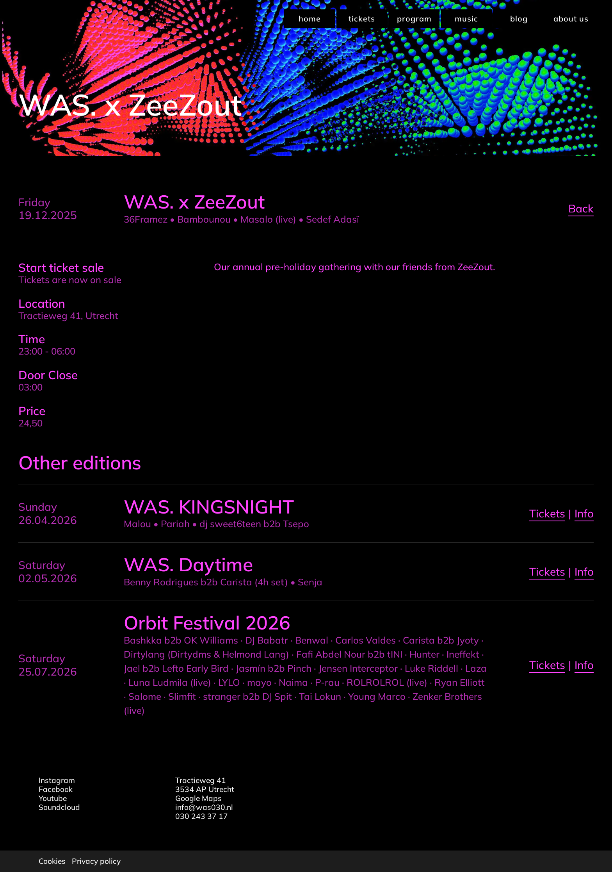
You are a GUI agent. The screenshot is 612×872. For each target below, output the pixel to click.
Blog (519, 18)
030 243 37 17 (201, 816)
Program (414, 18)
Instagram (57, 780)
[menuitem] (309, 18)
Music (466, 18)
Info (584, 513)
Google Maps (198, 798)
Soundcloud (59, 807)
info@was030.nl (204, 807)
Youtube (53, 798)
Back (581, 208)
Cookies (52, 861)
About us (571, 18)
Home (310, 18)
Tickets (362, 18)
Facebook (56, 789)
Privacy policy (96, 861)
